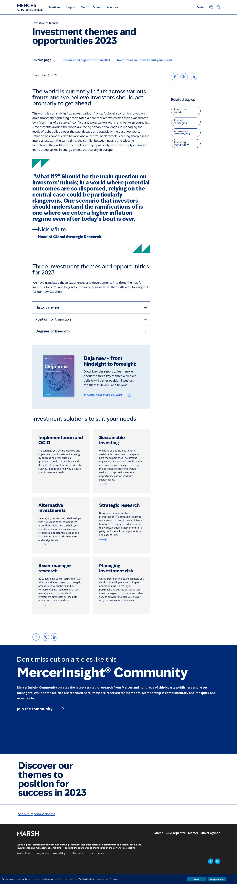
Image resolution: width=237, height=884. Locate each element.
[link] (35, 637)
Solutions (54, 7)
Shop (84, 7)
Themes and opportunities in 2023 (86, 60)
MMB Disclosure (96, 853)
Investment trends (45, 23)
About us (112, 7)
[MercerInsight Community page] (118, 708)
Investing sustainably (181, 143)
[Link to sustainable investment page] (121, 484)
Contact (201, 7)
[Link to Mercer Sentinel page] (121, 605)
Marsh (158, 833)
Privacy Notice (41, 853)
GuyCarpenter (176, 833)
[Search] (218, 7)
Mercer (193, 833)
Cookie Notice (76, 853)
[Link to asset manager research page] (60, 605)
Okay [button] (196, 879)
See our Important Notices (36, 814)
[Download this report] (108, 395)
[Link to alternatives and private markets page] (60, 544)
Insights (71, 7)
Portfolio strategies (180, 121)
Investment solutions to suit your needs (144, 60)
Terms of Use (23, 853)
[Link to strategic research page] (121, 539)
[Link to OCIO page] (60, 477)
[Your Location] (211, 7)
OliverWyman (210, 833)
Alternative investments (182, 132)
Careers (97, 7)
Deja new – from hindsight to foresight (110, 361)
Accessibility (59, 853)
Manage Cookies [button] (216, 879)
